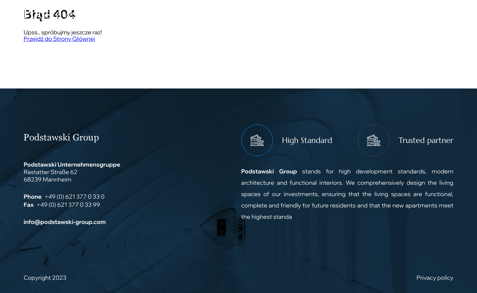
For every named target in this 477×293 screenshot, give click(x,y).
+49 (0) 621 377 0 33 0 (74, 196)
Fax (29, 204)
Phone (33, 196)
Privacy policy (434, 277)
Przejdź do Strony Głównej (59, 38)
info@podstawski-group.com (65, 222)
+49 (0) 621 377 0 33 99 (68, 204)
